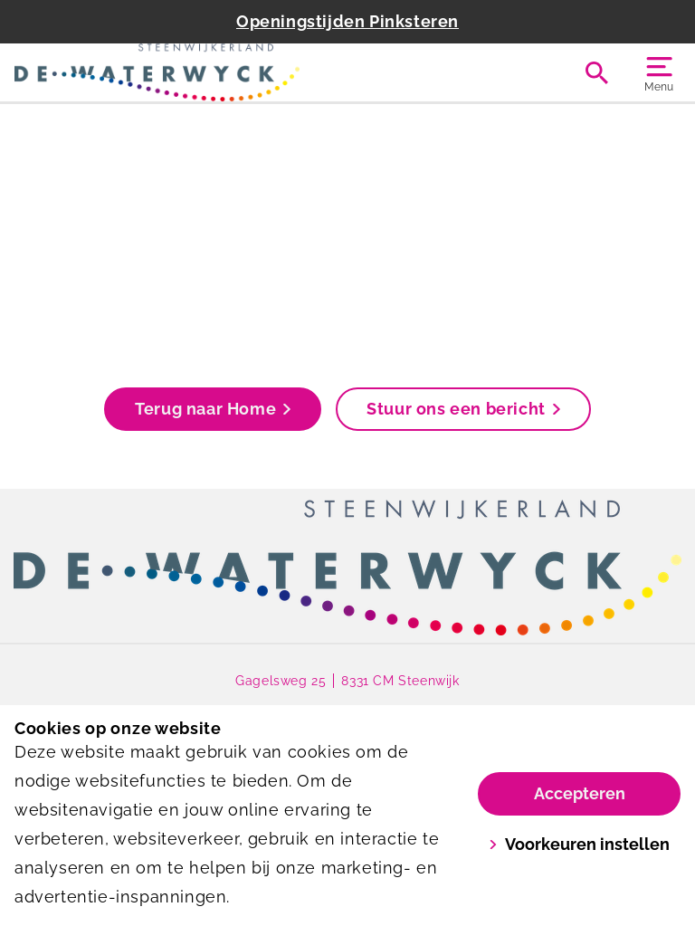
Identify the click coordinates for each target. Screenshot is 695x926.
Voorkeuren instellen (579, 844)
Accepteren (579, 793)
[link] (347, 567)
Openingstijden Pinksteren (347, 21)
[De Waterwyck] (181, 72)
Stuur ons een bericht (463, 408)
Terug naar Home (212, 408)
